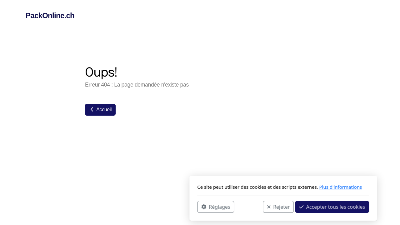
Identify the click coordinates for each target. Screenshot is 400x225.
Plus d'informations (257, 187)
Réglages (132, 206)
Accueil (100, 109)
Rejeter (195, 206)
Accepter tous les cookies (249, 206)
